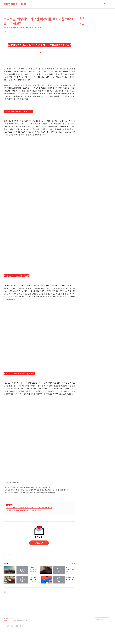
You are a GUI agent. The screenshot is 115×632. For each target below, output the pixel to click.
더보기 (73, 563)
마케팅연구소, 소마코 (15, 4)
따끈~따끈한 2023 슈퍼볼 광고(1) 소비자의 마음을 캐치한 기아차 (29, 507)
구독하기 (39, 543)
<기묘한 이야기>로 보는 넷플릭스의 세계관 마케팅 (23, 510)
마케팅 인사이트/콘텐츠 (10, 28)
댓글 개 (6, 592)
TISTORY (6, 618)
